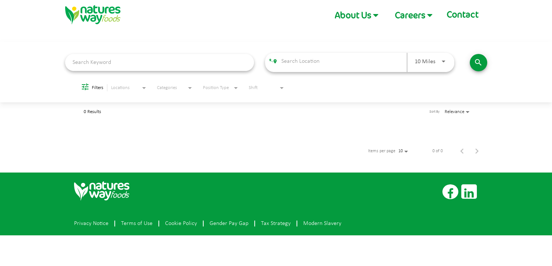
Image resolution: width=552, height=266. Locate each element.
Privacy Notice (91, 223)
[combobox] (160, 62)
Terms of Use (137, 223)
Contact (462, 14)
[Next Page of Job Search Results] (476, 151)
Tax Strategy (276, 223)
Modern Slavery (322, 223)
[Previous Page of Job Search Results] (462, 151)
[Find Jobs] (478, 62)
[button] (356, 15)
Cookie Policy (181, 223)
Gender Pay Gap (229, 223)
